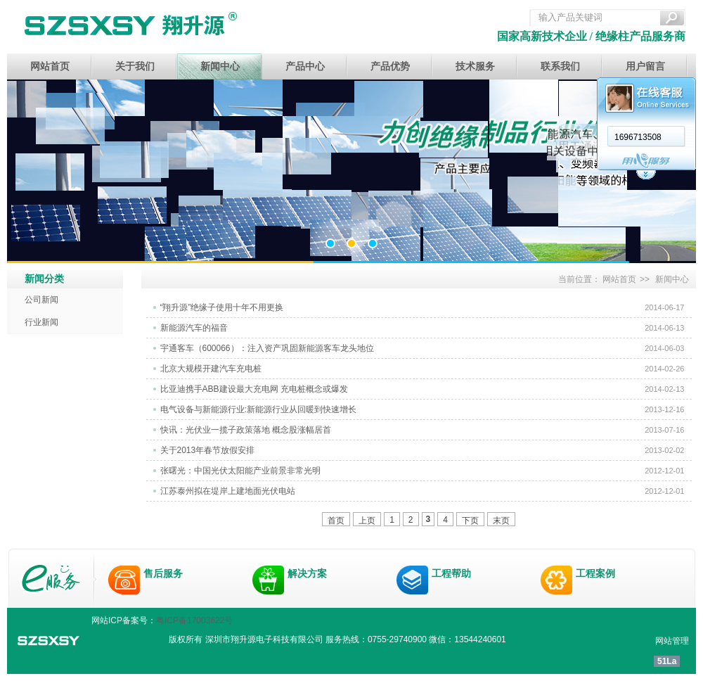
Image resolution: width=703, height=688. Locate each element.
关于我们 (135, 66)
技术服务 (475, 66)
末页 (501, 520)
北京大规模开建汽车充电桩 (211, 369)
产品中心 (305, 66)
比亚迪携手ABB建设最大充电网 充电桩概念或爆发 (254, 389)
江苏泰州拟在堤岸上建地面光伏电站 (227, 491)
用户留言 (645, 66)
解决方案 (307, 573)
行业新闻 (41, 322)
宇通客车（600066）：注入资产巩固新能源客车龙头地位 (267, 348)
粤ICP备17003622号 (194, 620)
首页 (336, 520)
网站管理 (672, 641)
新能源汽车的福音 (194, 328)
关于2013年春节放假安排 (207, 450)
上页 (367, 520)
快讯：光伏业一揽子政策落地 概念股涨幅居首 (245, 430)
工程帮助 (451, 573)
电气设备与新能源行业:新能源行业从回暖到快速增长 (258, 409)
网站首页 (50, 66)
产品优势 (390, 66)
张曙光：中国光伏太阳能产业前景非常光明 (240, 471)
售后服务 (163, 573)
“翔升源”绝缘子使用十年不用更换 (222, 307)
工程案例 (595, 573)
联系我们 (560, 66)
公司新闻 (41, 300)
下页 (470, 520)
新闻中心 (220, 66)
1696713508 (474, 137)
